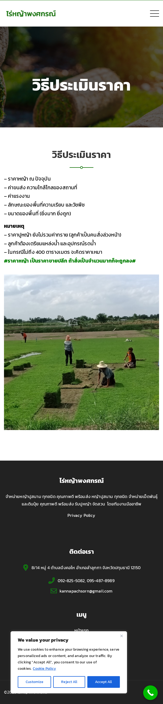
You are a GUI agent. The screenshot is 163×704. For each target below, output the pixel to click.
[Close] (121, 636)
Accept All (103, 682)
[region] (69, 662)
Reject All (69, 682)
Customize (34, 682)
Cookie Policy (44, 668)
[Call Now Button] (150, 692)
